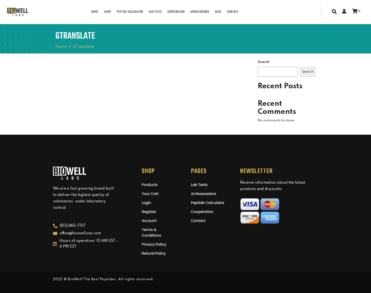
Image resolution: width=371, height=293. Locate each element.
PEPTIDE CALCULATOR (130, 12)
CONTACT (232, 12)
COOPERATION (176, 12)
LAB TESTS (155, 12)
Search (263, 62)
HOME (94, 12)
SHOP (107, 12)
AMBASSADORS (199, 12)
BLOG (218, 12)
